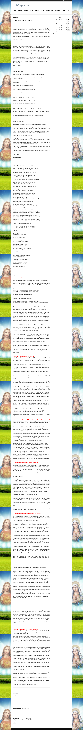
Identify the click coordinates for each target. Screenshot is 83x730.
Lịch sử (15, 10)
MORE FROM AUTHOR (25, 708)
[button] (68, 10)
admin (22, 700)
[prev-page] (14, 722)
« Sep (53, 33)
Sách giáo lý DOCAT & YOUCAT (20, 12)
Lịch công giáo (57, 10)
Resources (26, 10)
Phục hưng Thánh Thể (55, 12)
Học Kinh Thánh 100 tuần (32, 12)
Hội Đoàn (20, 10)
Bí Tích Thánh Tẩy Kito (29, 719)
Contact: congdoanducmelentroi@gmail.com (63, 729)
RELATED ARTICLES (17, 708)
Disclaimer (54, 729)
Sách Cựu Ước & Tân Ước (44, 12)
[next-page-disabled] (15, 722)
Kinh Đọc (63, 10)
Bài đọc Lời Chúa (49, 10)
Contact (42, 10)
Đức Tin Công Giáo (18, 15)
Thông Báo (37, 10)
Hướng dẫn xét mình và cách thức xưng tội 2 (21, 695)
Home (14, 15)
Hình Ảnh (31, 10)
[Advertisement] (31, 42)
